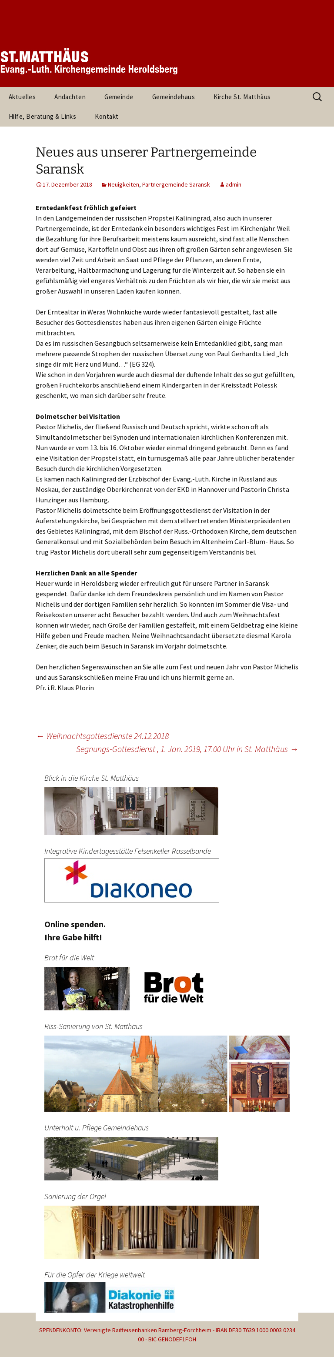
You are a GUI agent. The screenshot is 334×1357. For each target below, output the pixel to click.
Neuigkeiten (123, 184)
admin (233, 184)
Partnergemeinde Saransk (176, 184)
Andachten (70, 97)
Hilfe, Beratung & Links (42, 116)
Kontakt (106, 116)
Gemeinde (119, 97)
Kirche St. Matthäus (242, 97)
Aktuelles (22, 97)
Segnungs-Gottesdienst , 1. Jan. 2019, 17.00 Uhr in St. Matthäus (187, 748)
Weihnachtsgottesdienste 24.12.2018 (102, 735)
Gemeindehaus (173, 97)
